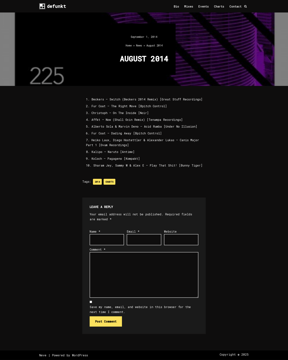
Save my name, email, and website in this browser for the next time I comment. (140, 309)
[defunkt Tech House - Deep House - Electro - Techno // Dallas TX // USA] (52, 6)
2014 (97, 181)
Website (170, 232)
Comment (97, 250)
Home (129, 45)
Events (203, 6)
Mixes (188, 6)
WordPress (80, 355)
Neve (42, 355)
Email (133, 232)
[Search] (245, 6)
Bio (176, 6)
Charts (219, 6)
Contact (235, 6)
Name (95, 232)
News (139, 45)
